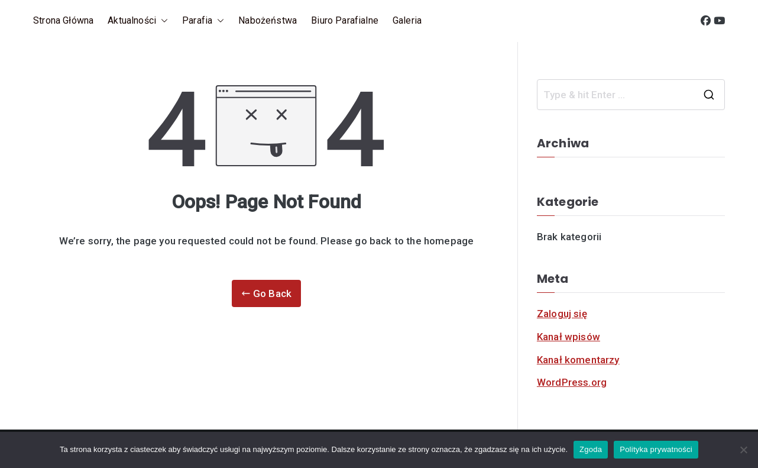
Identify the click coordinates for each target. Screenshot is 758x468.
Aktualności (138, 21)
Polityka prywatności (656, 449)
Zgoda (590, 449)
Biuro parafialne (344, 20)
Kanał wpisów (568, 337)
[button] (162, 21)
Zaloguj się (562, 313)
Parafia (203, 21)
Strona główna (63, 20)
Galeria (407, 20)
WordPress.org (572, 382)
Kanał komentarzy (578, 360)
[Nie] (743, 450)
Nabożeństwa (267, 20)
